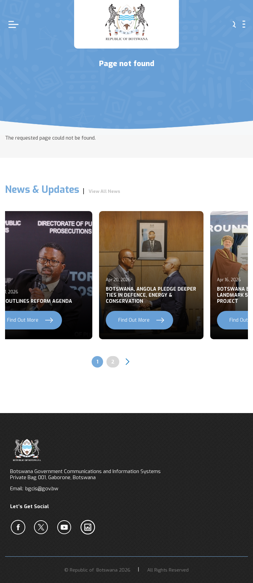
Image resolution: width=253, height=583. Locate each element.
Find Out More (134, 320)
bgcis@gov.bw (41, 488)
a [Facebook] (19, 527)
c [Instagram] (89, 527)
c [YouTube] (66, 527)
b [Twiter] (42, 527)
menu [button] (244, 24)
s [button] (234, 24)
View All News (104, 191)
